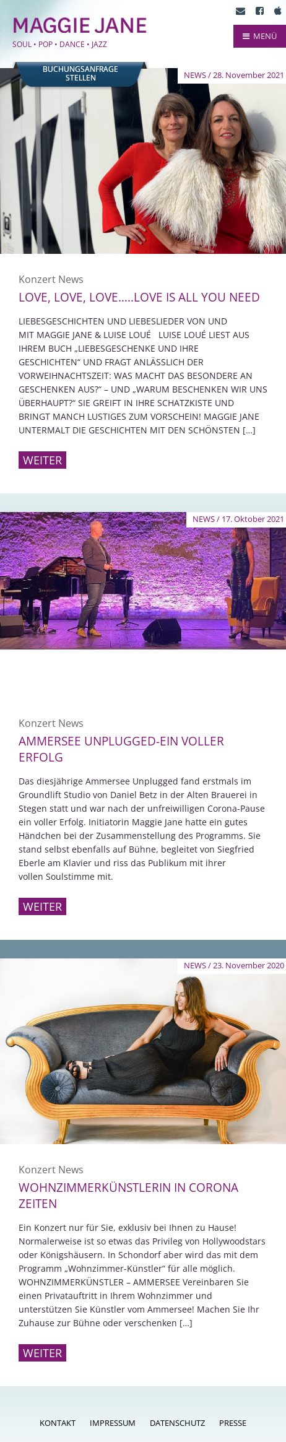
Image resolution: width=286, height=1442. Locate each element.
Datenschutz (177, 1422)
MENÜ (260, 35)
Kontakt (58, 1422)
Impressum (113, 1422)
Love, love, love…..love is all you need (139, 297)
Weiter (42, 460)
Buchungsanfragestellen (80, 73)
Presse (232, 1422)
